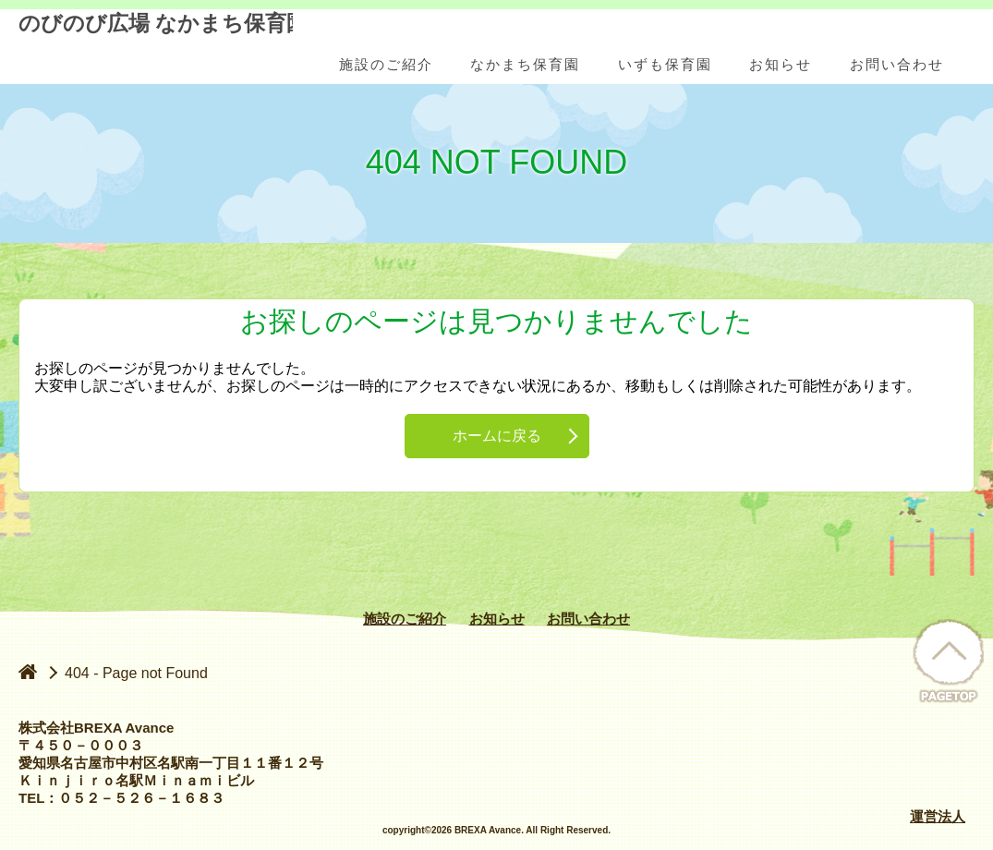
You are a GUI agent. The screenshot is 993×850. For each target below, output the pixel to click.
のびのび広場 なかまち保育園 (155, 47)
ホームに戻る (497, 435)
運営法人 (937, 816)
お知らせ (497, 618)
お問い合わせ (588, 618)
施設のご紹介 (404, 618)
